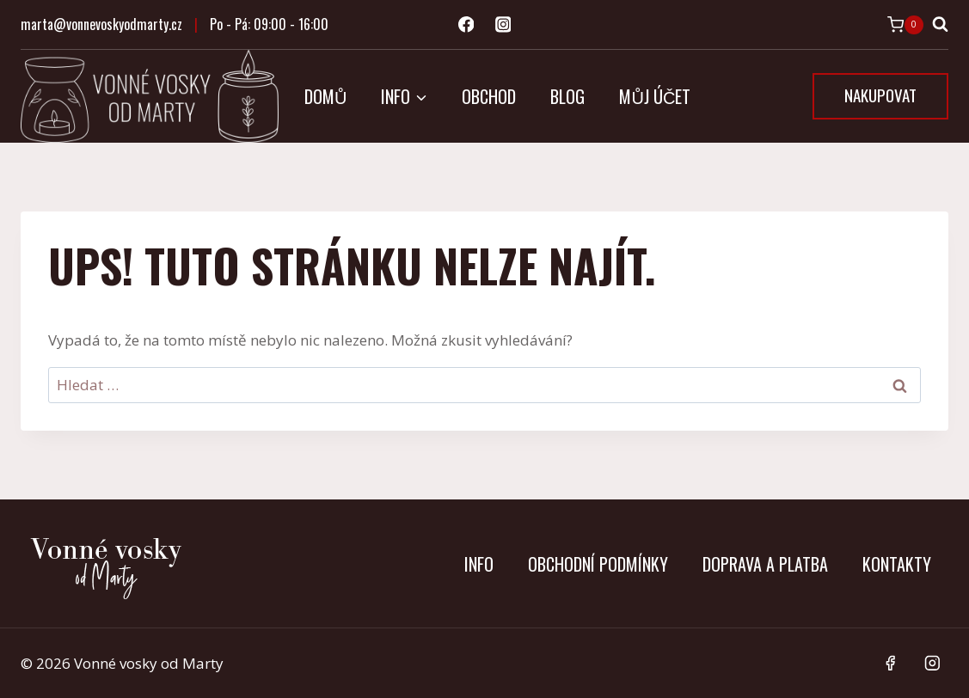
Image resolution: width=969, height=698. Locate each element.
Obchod (489, 96)
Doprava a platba (765, 564)
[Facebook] (465, 24)
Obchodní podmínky (598, 564)
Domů (325, 96)
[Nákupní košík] (905, 24)
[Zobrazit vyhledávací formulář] (940, 24)
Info (479, 564)
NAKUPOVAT (880, 95)
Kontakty (896, 564)
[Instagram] (502, 24)
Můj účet (654, 96)
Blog (567, 96)
